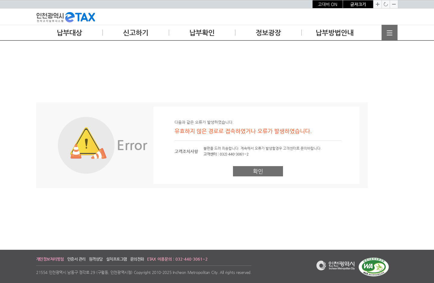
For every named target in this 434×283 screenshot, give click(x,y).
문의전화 (137, 259)
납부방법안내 (334, 34)
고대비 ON (327, 4)
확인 (258, 171)
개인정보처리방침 (50, 259)
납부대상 (69, 34)
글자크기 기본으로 (386, 4)
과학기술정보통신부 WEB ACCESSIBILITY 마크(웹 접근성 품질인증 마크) (374, 267)
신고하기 (135, 34)
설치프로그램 (116, 259)
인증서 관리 (76, 259)
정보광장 (268, 34)
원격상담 (96, 259)
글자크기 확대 (377, 4)
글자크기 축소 (394, 4)
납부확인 (201, 34)
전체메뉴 (390, 33)
